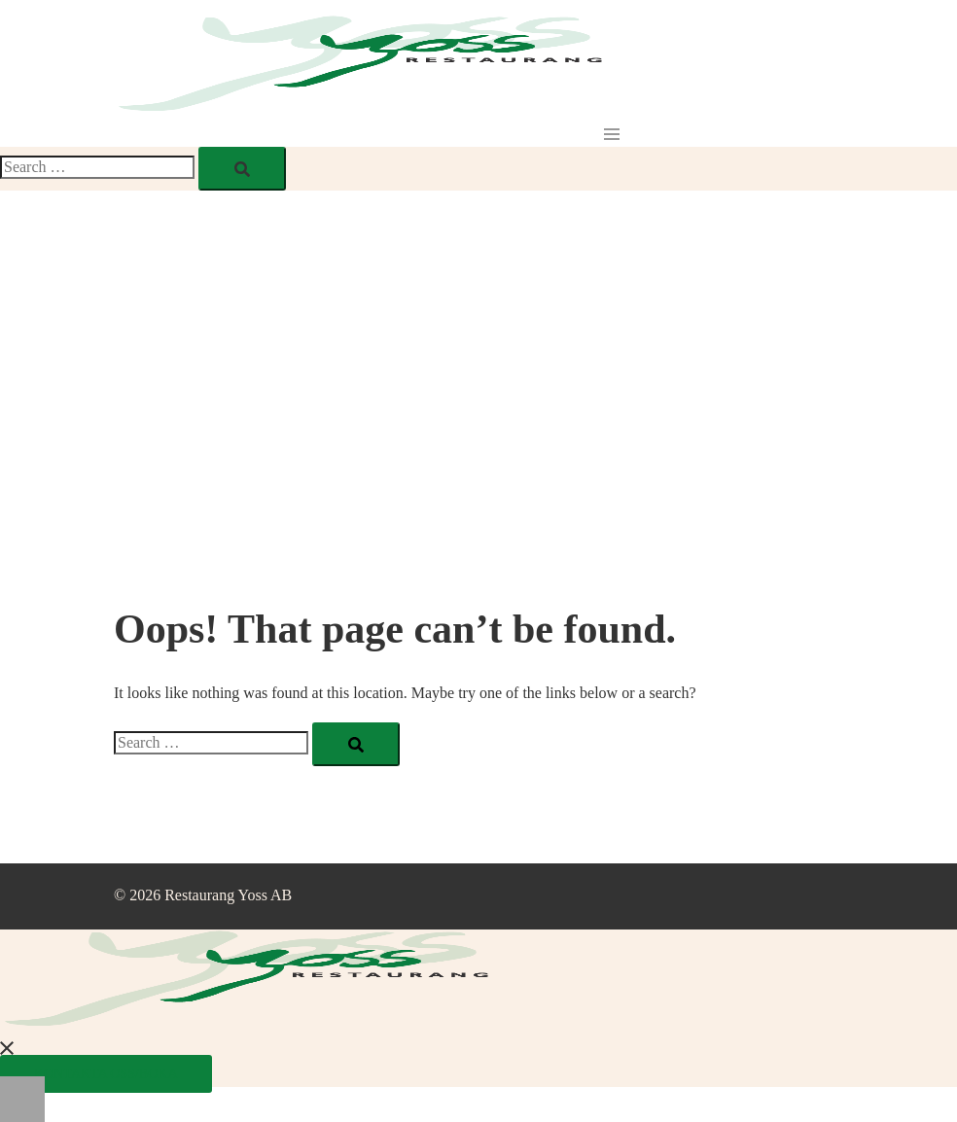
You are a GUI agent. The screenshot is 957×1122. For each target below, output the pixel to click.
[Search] (242, 169)
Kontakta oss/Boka (106, 1074)
